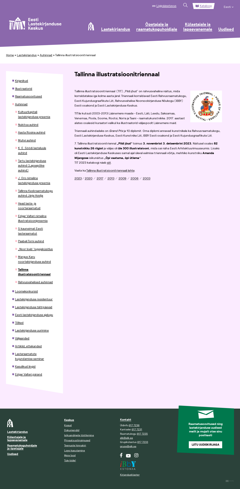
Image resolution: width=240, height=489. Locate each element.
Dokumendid (71, 430)
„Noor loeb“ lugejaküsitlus (35, 249)
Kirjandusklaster (130, 474)
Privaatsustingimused (77, 440)
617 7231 (137, 429)
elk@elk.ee (126, 438)
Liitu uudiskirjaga (205, 445)
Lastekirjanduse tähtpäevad (33, 307)
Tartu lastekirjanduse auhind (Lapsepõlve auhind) (32, 165)
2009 (122, 178)
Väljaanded (22, 338)
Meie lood (70, 455)
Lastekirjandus (115, 29)
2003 (146, 178)
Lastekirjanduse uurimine (32, 330)
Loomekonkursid (26, 291)
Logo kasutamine (74, 450)
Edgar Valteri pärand (28, 374)
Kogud (68, 425)
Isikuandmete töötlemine (79, 435)
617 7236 (134, 425)
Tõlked (19, 323)
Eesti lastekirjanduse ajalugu (34, 315)
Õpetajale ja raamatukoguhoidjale (156, 27)
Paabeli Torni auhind (31, 241)
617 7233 (142, 442)
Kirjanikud (21, 81)
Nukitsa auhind (28, 125)
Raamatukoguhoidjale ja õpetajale (22, 447)
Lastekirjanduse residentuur (34, 299)
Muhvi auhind (27, 140)
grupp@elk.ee (128, 446)
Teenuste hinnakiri (75, 445)
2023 (78, 178)
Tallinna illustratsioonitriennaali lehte (110, 170)
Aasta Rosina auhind (31, 132)
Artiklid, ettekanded (28, 346)
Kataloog (206, 6)
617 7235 (142, 433)
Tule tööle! (70, 460)
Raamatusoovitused (28, 96)
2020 (88, 178)
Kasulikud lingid (25, 366)
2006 (134, 178)
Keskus (69, 420)
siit (109, 163)
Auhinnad (46, 55)
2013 (110, 178)
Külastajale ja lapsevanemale (197, 27)
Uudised (226, 29)
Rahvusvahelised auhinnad (35, 282)
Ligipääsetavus (166, 6)
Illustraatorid (23, 89)
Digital (230, 481)
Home (10, 55)
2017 (100, 178)
